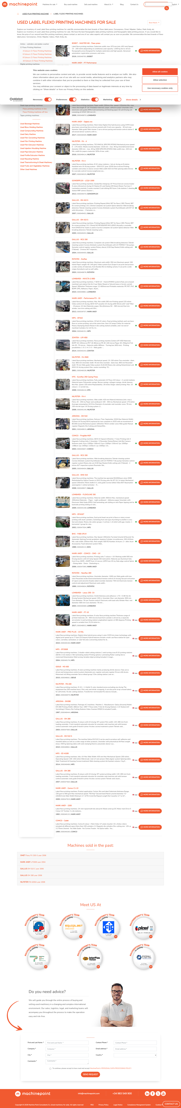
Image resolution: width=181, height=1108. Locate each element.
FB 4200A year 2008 (32, 882)
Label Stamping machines (30, 84)
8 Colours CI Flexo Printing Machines (37, 57)
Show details (132, 35)
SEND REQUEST (90, 1074)
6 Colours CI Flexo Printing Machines (37, 54)
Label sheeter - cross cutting (31, 81)
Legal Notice (117, 1105)
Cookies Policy (161, 1105)
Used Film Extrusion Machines (32, 145)
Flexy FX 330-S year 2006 (33, 855)
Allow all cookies (160, 7)
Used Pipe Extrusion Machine (31, 152)
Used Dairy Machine (28, 134)
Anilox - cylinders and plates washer (34, 44)
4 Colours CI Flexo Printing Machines (37, 51)
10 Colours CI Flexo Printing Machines (38, 61)
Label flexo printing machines (32, 67)
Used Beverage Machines (30, 123)
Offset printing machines (30, 74)
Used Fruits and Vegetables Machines (35, 166)
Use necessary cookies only (160, 23)
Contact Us (171, 1104)
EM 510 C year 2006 (32, 868)
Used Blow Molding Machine (31, 127)
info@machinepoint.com (89, 1093)
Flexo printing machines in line (35, 108)
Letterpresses (25, 91)
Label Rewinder (26, 88)
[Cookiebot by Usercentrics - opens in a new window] (16, 35)
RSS (92, 1105)
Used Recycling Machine (29, 159)
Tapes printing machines (29, 115)
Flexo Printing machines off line (35, 112)
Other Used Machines (28, 169)
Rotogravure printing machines (32, 102)
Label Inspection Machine (30, 71)
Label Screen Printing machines (32, 78)
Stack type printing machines (31, 105)
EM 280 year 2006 (31, 875)
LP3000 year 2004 (32, 862)
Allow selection (160, 15)
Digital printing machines (30, 64)
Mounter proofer (26, 95)
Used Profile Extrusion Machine (32, 155)
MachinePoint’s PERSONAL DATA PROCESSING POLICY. (111, 1068)
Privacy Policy (103, 1105)
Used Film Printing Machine (31, 141)
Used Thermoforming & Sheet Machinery (36, 162)
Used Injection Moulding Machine (33, 148)
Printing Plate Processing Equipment (34, 98)
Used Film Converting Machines (32, 137)
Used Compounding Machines (31, 130)
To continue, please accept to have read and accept (92, 1068)
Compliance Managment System (139, 1105)
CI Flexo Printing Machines (30, 47)
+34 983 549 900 (122, 1093)
